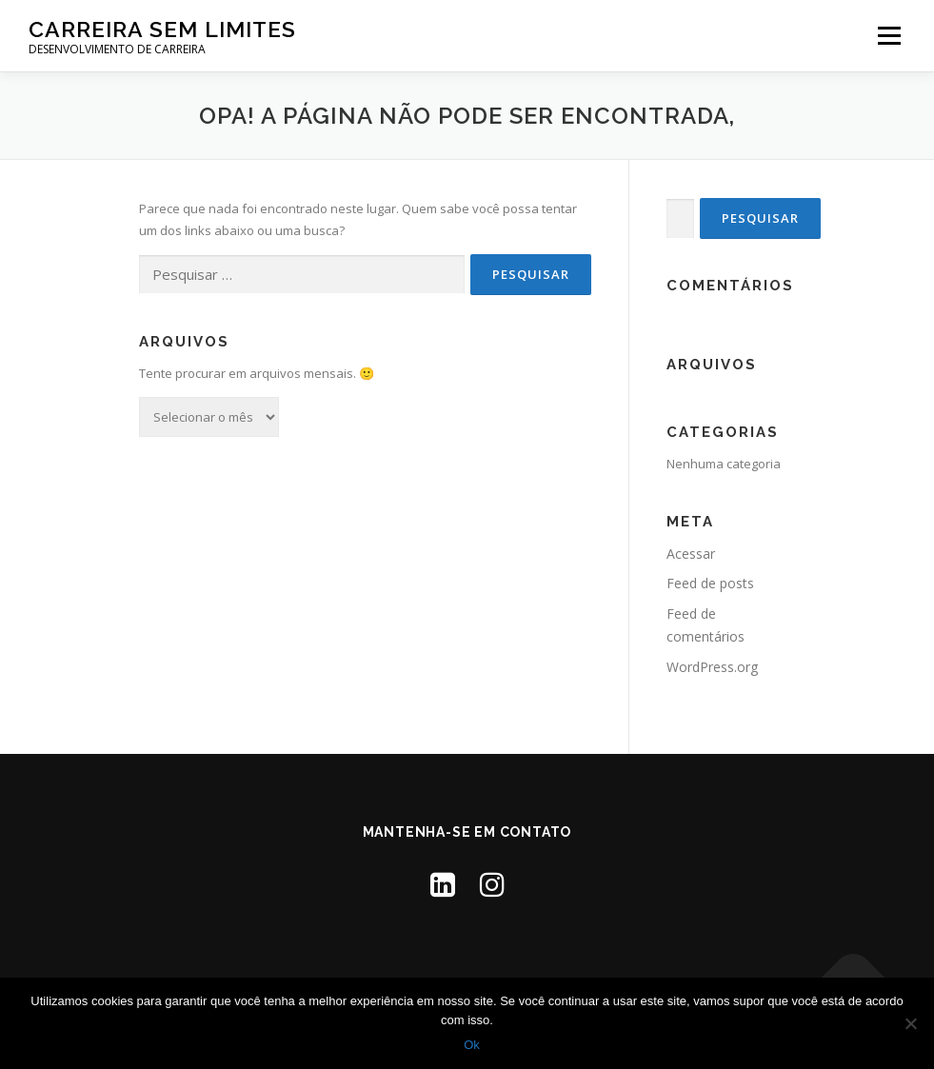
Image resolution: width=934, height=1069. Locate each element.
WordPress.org (712, 667)
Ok (472, 1045)
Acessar (690, 553)
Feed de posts (710, 583)
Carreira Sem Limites (162, 29)
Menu (888, 35)
